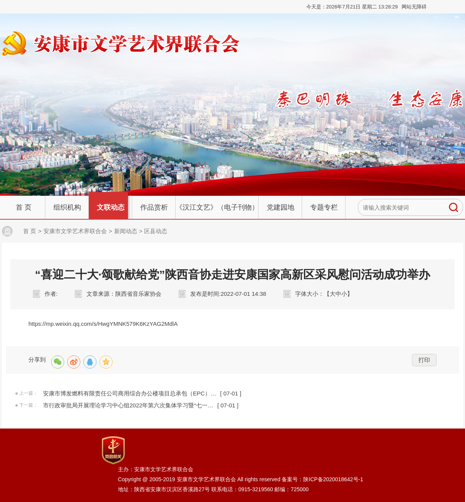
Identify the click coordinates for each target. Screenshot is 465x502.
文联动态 (111, 207)
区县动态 (155, 231)
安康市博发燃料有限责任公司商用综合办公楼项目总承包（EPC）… (129, 393)
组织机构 (67, 207)
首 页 (24, 207)
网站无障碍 (414, 7)
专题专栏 (324, 207)
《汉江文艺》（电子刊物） (217, 207)
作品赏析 (154, 207)
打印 (424, 360)
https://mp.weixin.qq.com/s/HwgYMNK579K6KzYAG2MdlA (103, 323)
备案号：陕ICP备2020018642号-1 (322, 479)
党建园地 (280, 207)
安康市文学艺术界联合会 (75, 231)
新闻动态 (125, 231)
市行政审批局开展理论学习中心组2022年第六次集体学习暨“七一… (128, 405)
